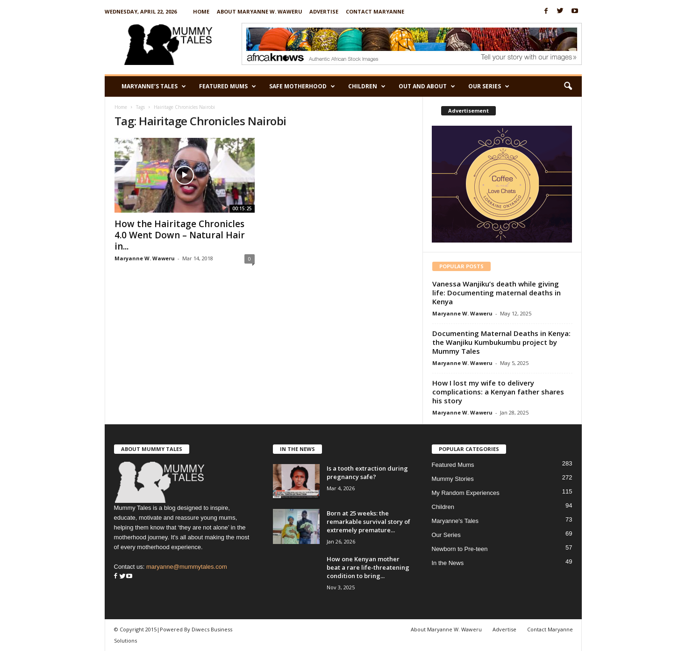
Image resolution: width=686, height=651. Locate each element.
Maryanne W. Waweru (144, 258)
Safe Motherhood (302, 86)
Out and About (427, 86)
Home (201, 11)
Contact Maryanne (375, 11)
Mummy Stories (453, 478)
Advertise (323, 11)
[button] (567, 86)
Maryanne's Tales (455, 520)
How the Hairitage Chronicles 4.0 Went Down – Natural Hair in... (179, 235)
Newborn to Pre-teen (460, 548)
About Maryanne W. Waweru (259, 11)
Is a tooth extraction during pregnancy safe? (367, 472)
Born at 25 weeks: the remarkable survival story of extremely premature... (368, 521)
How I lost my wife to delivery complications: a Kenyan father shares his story (498, 391)
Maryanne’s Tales (153, 86)
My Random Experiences (466, 492)
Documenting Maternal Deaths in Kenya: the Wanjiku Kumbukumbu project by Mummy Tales (501, 342)
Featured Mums (227, 86)
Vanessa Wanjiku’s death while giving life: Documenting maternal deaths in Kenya (496, 292)
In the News (448, 562)
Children (367, 86)
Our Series (488, 86)
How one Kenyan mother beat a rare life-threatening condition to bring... (368, 567)
